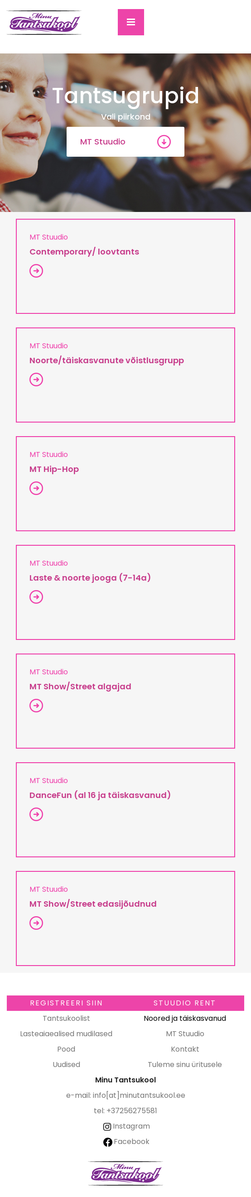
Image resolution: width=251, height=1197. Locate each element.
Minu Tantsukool (125, 1173)
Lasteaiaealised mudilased (66, 1034)
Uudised (66, 1064)
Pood (66, 1049)
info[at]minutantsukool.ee (139, 1095)
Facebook (126, 1141)
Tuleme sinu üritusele (185, 1064)
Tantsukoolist (66, 1018)
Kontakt (185, 1049)
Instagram (125, 1126)
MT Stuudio (103, 141)
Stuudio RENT (185, 1003)
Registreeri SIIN (66, 1003)
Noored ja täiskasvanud (185, 1018)
